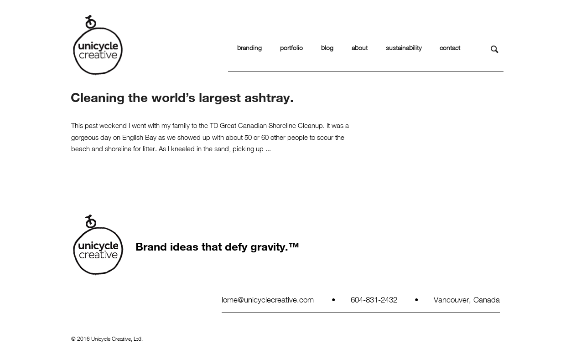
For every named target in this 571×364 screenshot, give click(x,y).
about (360, 47)
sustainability (403, 47)
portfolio (291, 47)
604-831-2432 (374, 299)
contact (450, 47)
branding (249, 47)
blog (327, 47)
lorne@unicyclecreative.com (268, 299)
